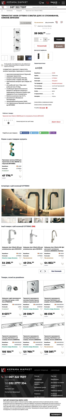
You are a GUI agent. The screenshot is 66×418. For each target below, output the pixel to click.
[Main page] (16, 370)
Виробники (55, 379)
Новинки (37, 394)
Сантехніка (38, 379)
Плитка (36, 376)
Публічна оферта (56, 390)
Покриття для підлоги (38, 383)
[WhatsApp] (44, 133)
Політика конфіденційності (57, 394)
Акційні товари (39, 397)
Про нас (53, 376)
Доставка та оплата (57, 382)
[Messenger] (24, 133)
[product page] (11, 149)
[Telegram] (34, 133)
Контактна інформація (12, 392)
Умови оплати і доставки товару (43, 104)
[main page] (15, 2)
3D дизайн (42, 107)
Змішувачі (54, 80)
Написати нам (9, 389)
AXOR (53, 73)
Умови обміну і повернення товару (43, 102)
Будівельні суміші (40, 387)
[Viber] (52, 133)
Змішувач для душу (57, 83)
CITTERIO (54, 78)
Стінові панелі (39, 390)
